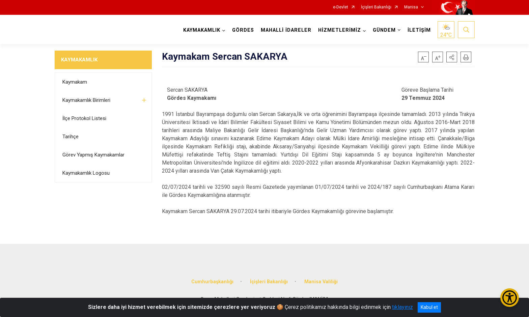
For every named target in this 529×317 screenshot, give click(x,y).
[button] (451, 57)
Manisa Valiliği (321, 282)
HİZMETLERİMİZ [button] (339, 30)
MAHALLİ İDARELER (286, 30)
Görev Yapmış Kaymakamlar (93, 155)
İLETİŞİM (419, 30)
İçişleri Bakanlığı (376, 7)
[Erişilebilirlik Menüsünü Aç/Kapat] (509, 297)
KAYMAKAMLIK (79, 60)
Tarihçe (70, 137)
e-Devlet (340, 7)
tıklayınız (402, 307)
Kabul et (429, 307)
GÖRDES (243, 30)
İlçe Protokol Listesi (84, 118)
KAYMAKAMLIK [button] (201, 30)
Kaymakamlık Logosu (86, 173)
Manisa (411, 7)
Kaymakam (74, 82)
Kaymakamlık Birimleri (86, 100)
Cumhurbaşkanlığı (212, 282)
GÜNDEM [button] (384, 30)
